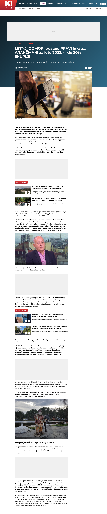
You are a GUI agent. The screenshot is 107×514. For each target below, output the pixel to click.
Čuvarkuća (22, 8)
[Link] (89, 68)
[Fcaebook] (86, 68)
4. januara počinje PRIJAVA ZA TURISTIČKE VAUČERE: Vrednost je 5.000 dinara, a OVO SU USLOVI (49, 327)
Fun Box (91, 3)
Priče (84, 3)
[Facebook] (101, 4)
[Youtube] (105, 4)
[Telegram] (91, 68)
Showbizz (76, 3)
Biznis (31, 8)
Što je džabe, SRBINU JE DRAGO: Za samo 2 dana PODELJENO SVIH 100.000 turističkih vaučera (48, 187)
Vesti (29, 3)
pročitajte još (21, 182)
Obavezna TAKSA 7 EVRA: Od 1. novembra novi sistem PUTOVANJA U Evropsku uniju (47, 315)
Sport (68, 3)
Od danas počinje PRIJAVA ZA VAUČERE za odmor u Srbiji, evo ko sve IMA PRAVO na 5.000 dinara (49, 199)
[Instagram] (103, 4)
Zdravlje (50, 3)
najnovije (22, 3)
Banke (38, 8)
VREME (36, 3)
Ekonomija (59, 3)
